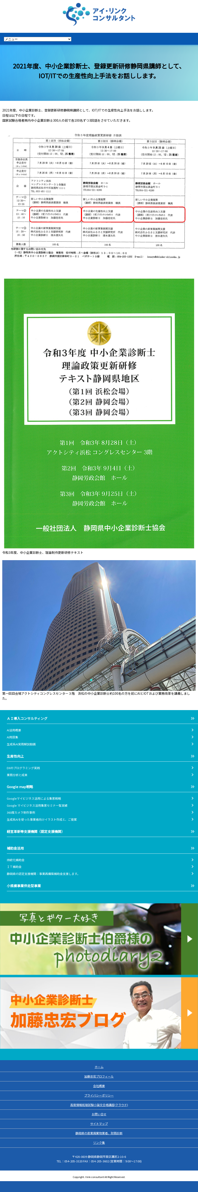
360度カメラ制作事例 (21, 812)
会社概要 (99, 1086)
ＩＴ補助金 (14, 867)
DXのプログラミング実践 (23, 768)
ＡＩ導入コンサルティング (27, 718)
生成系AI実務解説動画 (21, 744)
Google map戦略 (20, 786)
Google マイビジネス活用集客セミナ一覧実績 (37, 805)
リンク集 (99, 1142)
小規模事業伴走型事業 (24, 885)
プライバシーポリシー (99, 1095)
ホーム (99, 1067)
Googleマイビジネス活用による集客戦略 (34, 798)
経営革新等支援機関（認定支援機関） (36, 831)
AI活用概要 (14, 730)
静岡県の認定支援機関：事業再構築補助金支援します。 (43, 874)
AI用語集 (14, 737)
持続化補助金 (15, 860)
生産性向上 (15, 756)
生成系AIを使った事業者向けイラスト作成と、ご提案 (42, 819)
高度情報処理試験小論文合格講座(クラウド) (99, 1105)
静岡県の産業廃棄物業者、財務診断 (99, 1133)
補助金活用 (15, 848)
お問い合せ (99, 1114)
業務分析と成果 (17, 775)
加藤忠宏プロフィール (99, 1076)
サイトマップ (99, 1123)
